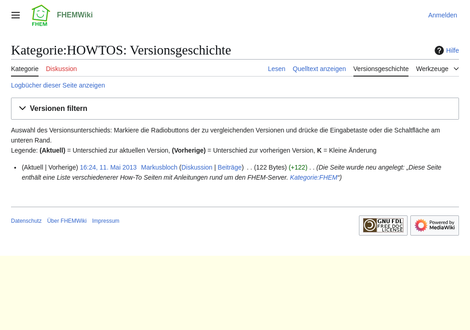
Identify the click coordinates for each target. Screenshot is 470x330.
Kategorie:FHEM (313, 177)
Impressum (105, 221)
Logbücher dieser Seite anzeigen (58, 85)
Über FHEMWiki (67, 221)
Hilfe (445, 50)
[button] (235, 109)
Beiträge (229, 167)
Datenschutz (26, 221)
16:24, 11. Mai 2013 (108, 167)
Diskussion (197, 167)
